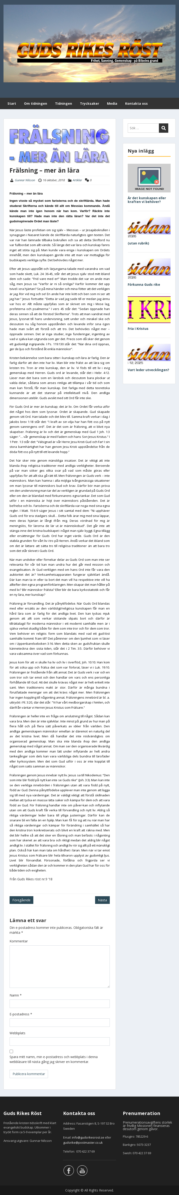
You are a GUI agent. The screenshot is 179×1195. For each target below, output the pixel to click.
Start (11, 103)
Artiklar (77, 180)
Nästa (102, 900)
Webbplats (17, 1033)
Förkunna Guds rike (144, 284)
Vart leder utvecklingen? (148, 370)
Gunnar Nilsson (25, 180)
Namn (16, 995)
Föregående (21, 900)
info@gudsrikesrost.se (88, 1137)
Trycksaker (89, 103)
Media (112, 103)
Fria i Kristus (138, 328)
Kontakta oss (136, 103)
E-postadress (21, 1014)
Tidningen (63, 103)
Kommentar (19, 941)
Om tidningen (35, 103)
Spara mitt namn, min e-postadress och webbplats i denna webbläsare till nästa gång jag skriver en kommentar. (54, 1059)
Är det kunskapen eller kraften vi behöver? (147, 200)
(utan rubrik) (138, 243)
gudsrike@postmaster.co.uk (83, 1142)
